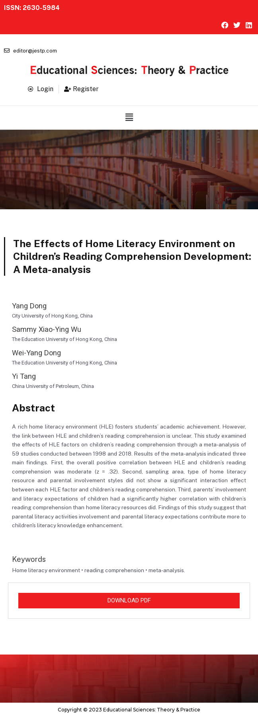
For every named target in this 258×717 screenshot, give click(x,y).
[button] (129, 117)
